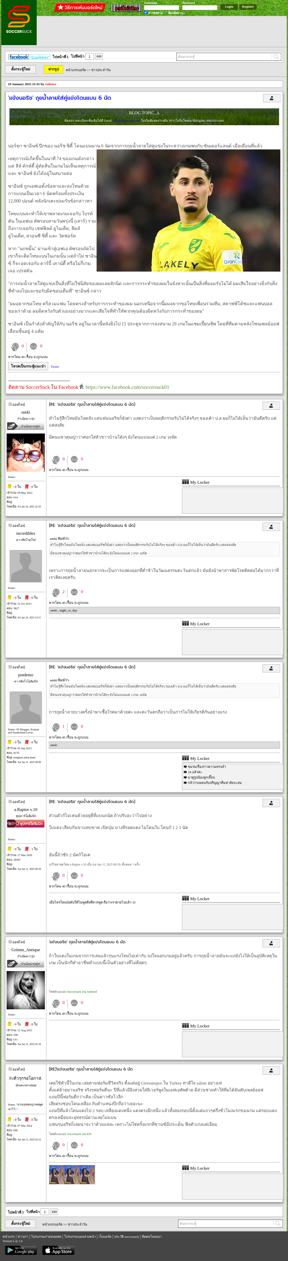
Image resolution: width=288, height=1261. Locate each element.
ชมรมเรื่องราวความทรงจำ (207, 767)
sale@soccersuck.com (127, 120)
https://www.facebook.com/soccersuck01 (127, 387)
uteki (25, 412)
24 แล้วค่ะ (195, 772)
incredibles (25, 533)
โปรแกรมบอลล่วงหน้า (80, 1237)
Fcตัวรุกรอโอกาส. (25, 1078)
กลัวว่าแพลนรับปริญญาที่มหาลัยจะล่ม (215, 783)
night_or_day (68, 610)
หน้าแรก (9, 1237)
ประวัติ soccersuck (126, 1237)
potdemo (25, 674)
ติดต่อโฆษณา (152, 1237)
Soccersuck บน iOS (79, 1134)
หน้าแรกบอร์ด (76, 70)
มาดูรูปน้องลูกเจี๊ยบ (201, 777)
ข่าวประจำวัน (101, 70)
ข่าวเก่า (23, 1237)
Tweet (55, 366)
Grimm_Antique (25, 949)
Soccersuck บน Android (82, 991)
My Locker (196, 482)
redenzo (50, 84)
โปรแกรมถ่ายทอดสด (46, 1237)
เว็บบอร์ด (105, 1237)
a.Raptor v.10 (25, 809)
